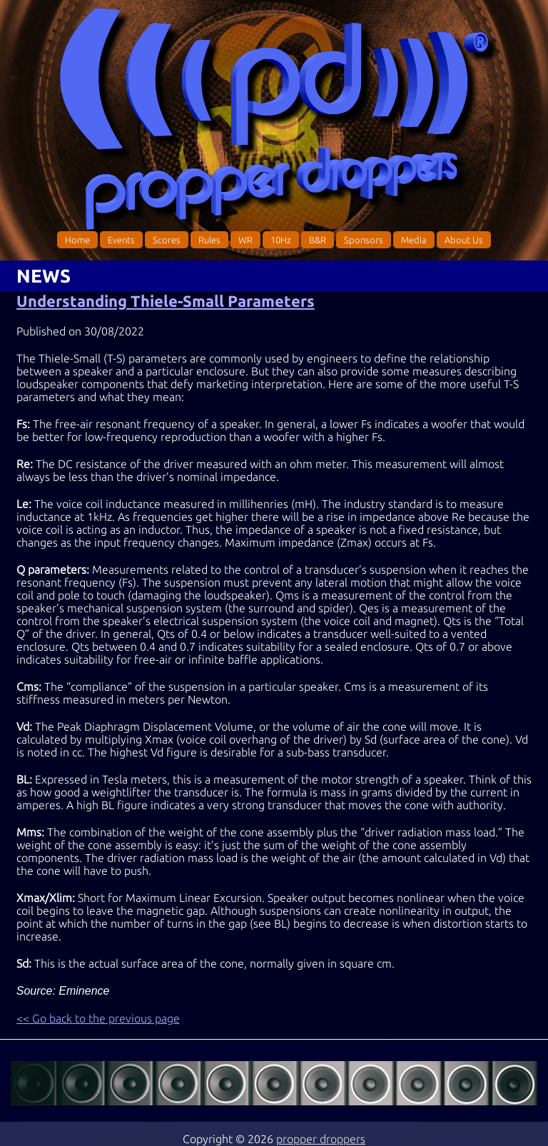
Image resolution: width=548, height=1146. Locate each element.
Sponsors (363, 240)
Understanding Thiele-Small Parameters (165, 301)
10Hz (280, 240)
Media (414, 240)
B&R (317, 240)
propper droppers (320, 1138)
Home (77, 240)
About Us (464, 240)
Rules (209, 240)
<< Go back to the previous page (98, 1018)
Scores (167, 240)
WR (245, 240)
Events (121, 240)
